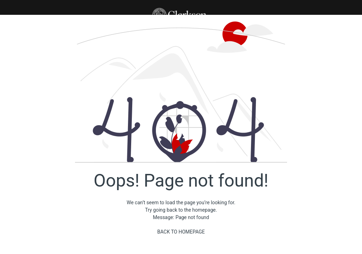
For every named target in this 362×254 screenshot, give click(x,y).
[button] (181, 7)
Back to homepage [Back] (181, 232)
